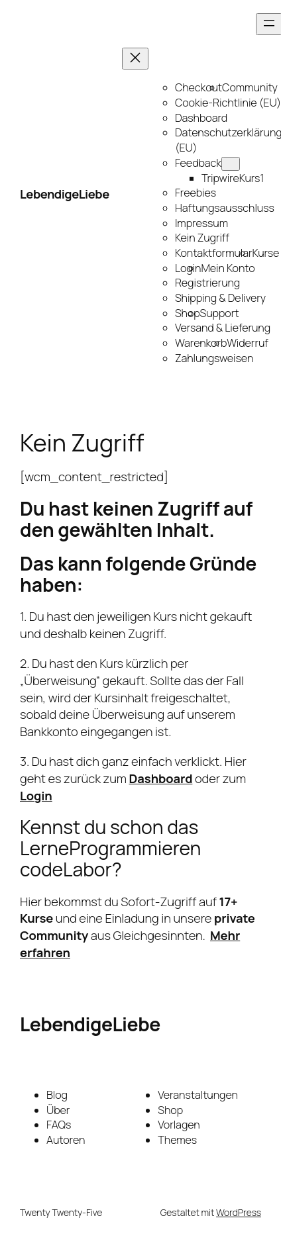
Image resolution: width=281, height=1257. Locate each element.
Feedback (198, 163)
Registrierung (207, 282)
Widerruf (247, 343)
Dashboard (201, 118)
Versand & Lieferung (222, 327)
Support (219, 313)
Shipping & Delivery (220, 298)
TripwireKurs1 (232, 178)
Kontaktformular (214, 253)
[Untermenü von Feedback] (230, 164)
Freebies (195, 192)
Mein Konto (227, 268)
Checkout (198, 87)
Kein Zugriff (202, 237)
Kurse (266, 253)
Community (250, 87)
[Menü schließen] (135, 59)
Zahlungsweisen (214, 358)
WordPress (238, 1212)
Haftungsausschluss (224, 208)
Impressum (201, 223)
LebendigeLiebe (64, 194)
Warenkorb (201, 343)
